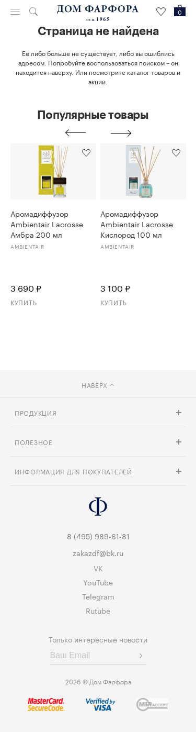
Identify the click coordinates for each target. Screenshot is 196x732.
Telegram (98, 596)
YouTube (98, 581)
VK (98, 567)
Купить (23, 302)
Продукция (35, 412)
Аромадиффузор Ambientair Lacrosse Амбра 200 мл (46, 223)
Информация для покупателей (73, 471)
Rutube (98, 610)
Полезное (34, 442)
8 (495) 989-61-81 (98, 535)
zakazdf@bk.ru (98, 552)
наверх (98, 385)
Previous (75, 133)
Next (121, 133)
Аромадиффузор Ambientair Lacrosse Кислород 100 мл (136, 223)
